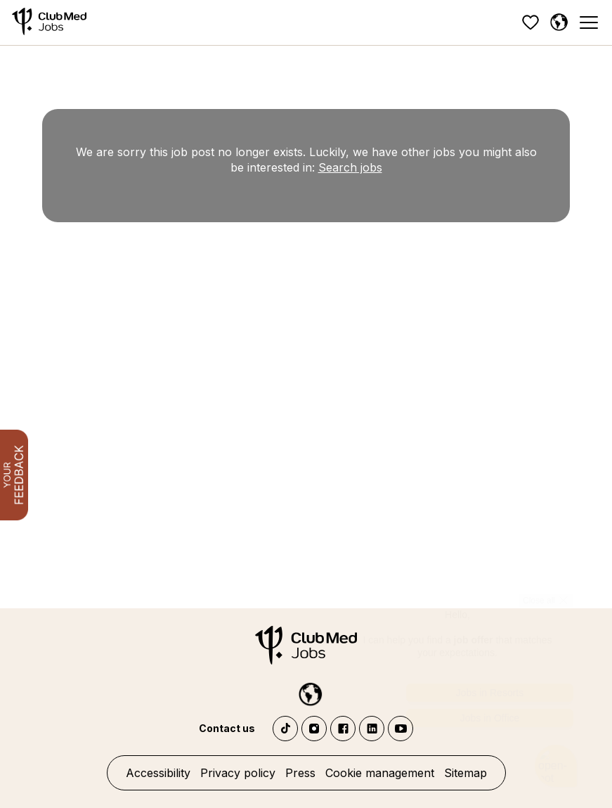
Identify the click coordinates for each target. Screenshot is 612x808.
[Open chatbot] (556, 747)
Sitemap (465, 773)
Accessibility (158, 773)
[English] (558, 22)
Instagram (314, 728)
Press (300, 773)
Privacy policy (237, 773)
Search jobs (350, 167)
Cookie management (379, 773)
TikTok (285, 728)
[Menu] (588, 23)
